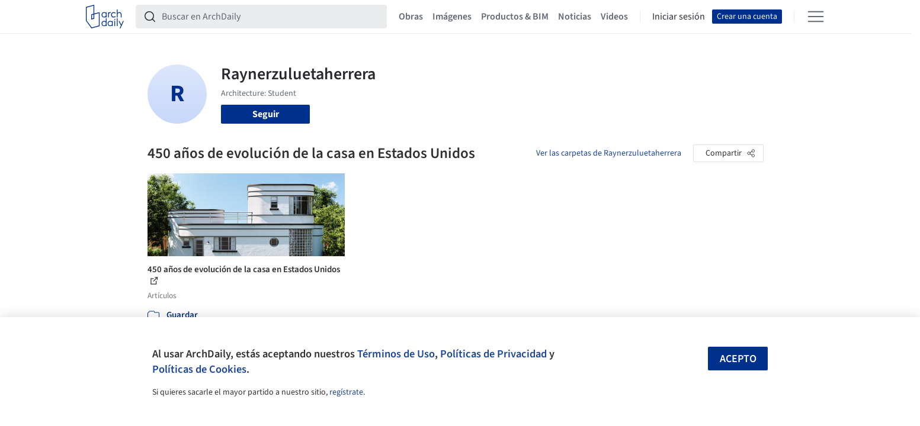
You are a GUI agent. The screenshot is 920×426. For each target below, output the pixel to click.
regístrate (346, 392)
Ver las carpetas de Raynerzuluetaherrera (608, 153)
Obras (411, 16)
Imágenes (452, 16)
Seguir (265, 114)
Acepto (738, 358)
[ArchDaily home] (105, 16)
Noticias (574, 16)
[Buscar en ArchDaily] (271, 16)
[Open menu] (815, 16)
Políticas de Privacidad (493, 354)
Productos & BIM (515, 16)
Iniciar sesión (678, 16)
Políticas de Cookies (199, 369)
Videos (614, 16)
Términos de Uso (396, 354)
